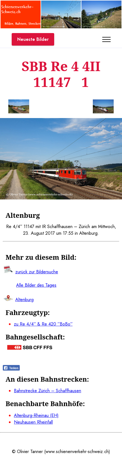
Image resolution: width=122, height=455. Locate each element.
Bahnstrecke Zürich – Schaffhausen (47, 391)
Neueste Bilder (33, 39)
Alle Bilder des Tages (36, 285)
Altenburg (24, 299)
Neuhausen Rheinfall (33, 422)
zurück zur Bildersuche (36, 272)
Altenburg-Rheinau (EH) (36, 415)
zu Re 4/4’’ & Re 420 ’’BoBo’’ (43, 324)
